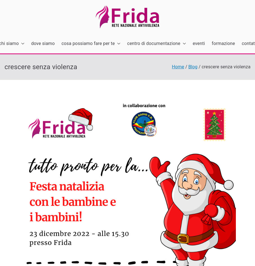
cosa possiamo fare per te (91, 44)
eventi (199, 43)
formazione (223, 43)
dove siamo (43, 43)
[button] (21, 44)
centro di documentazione (156, 44)
